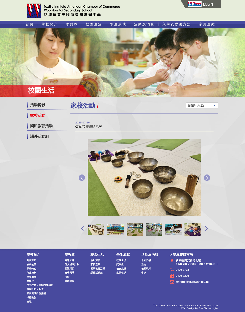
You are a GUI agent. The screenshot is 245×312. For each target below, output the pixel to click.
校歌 (29, 301)
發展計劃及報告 (35, 289)
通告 (143, 264)
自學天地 (69, 272)
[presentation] (82, 228)
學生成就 (118, 24)
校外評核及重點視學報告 (40, 285)
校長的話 (31, 264)
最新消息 (146, 260)
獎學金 (30, 281)
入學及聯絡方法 (176, 24)
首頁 (30, 24)
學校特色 (31, 268)
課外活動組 (39, 136)
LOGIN (200, 4)
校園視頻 (146, 268)
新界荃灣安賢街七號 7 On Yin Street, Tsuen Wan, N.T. (197, 262)
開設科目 (69, 268)
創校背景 (31, 260)
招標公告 (31, 297)
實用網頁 (69, 281)
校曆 (67, 276)
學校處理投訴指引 (36, 293)
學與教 (72, 24)
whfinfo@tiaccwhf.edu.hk (192, 281)
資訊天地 (69, 260)
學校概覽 (31, 276)
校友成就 (121, 268)
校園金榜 (121, 260)
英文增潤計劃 (72, 264)
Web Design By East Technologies (199, 308)
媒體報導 (121, 272)
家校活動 (37, 115)
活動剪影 (37, 105)
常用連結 (207, 24)
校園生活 (94, 24)
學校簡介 (50, 24)
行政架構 (31, 272)
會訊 (143, 272)
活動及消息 (144, 24)
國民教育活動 (41, 126)
